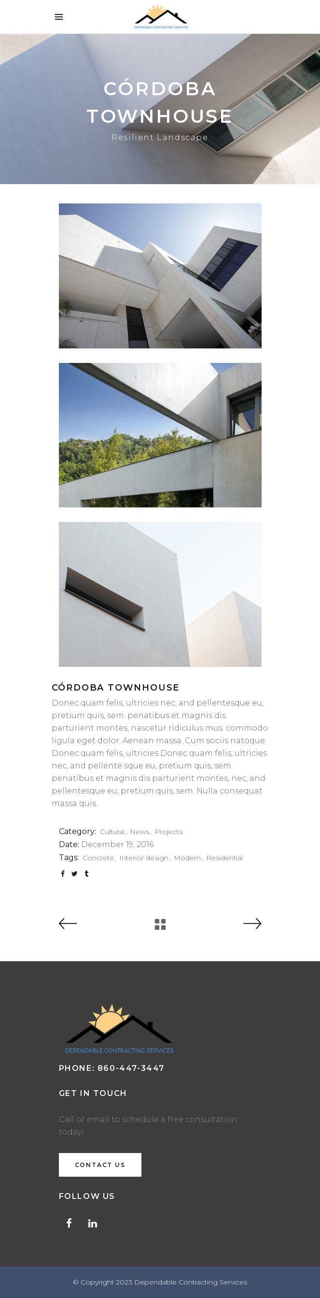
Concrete (98, 857)
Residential (224, 857)
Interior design (143, 857)
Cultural (112, 831)
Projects (168, 831)
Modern (187, 857)
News (139, 831)
